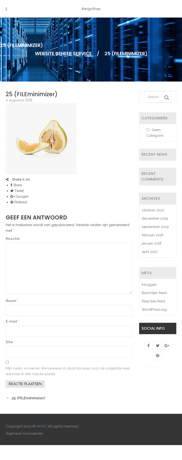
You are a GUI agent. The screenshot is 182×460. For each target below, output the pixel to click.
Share (16, 185)
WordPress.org (154, 309)
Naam (12, 301)
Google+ (19, 196)
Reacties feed (153, 301)
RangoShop (91, 8)
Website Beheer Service (63, 53)
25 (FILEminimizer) (32, 94)
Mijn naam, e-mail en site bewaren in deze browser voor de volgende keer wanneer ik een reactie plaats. (68, 371)
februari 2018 (152, 235)
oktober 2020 (153, 210)
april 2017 (149, 252)
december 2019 (155, 218)
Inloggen (149, 284)
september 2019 (155, 227)
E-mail (12, 321)
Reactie (13, 239)
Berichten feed (154, 293)
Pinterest (18, 202)
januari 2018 (151, 243)
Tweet (17, 191)
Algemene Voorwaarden (24, 433)
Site (9, 342)
